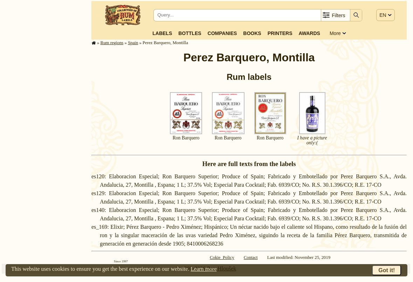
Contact (251, 257)
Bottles (189, 33)
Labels (162, 33)
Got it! (386, 270)
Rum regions (112, 42)
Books (252, 33)
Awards (309, 33)
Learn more (203, 269)
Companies (222, 33)
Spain (133, 42)
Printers (280, 33)
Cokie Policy (222, 257)
